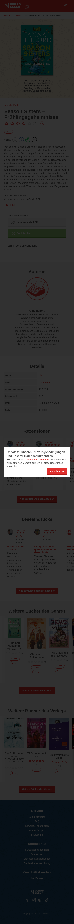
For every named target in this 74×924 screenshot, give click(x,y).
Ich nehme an (57, 471)
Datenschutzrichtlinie (37, 459)
